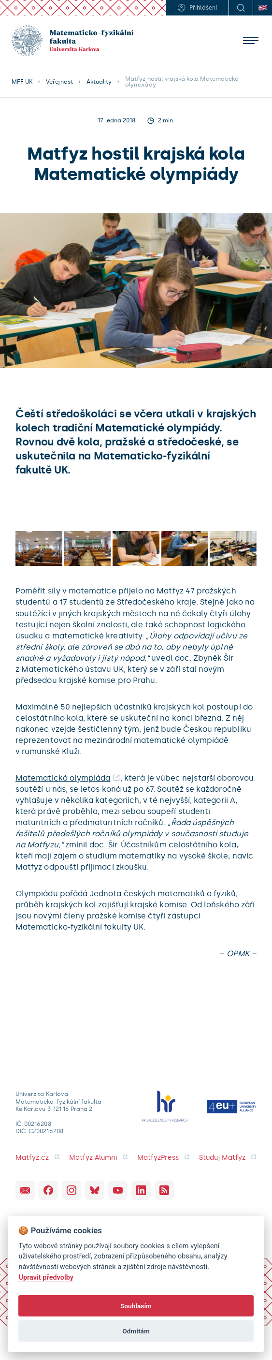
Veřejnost (59, 82)
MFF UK (22, 82)
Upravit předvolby (45, 1277)
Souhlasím (136, 1306)
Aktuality (99, 82)
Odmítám (136, 1331)
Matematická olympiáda (62, 778)
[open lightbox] (38, 548)
